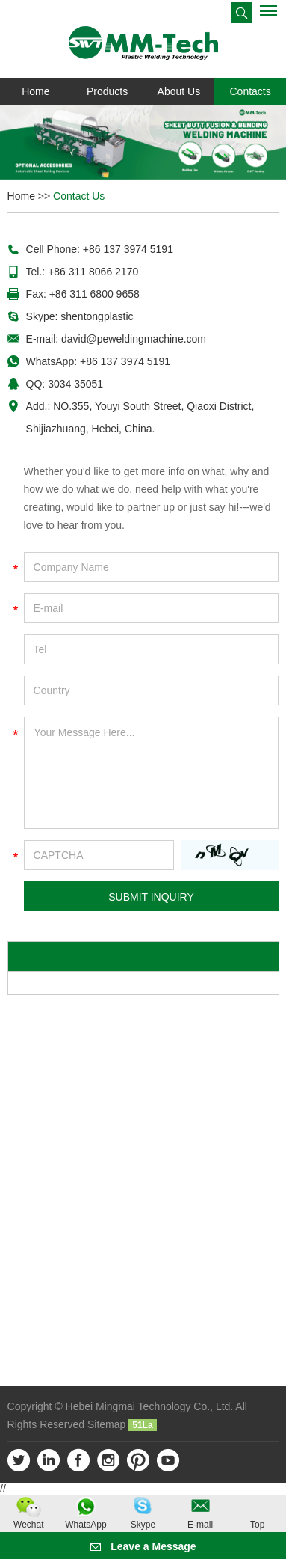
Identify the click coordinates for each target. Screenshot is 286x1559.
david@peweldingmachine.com (133, 339)
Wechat (28, 1524)
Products (107, 91)
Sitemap (106, 1424)
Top (257, 1524)
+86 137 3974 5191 (125, 361)
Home (35, 91)
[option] (143, 142)
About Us (179, 91)
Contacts (250, 91)
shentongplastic (96, 316)
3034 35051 (75, 384)
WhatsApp (85, 1524)
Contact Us (79, 196)
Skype (143, 1524)
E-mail (200, 1524)
